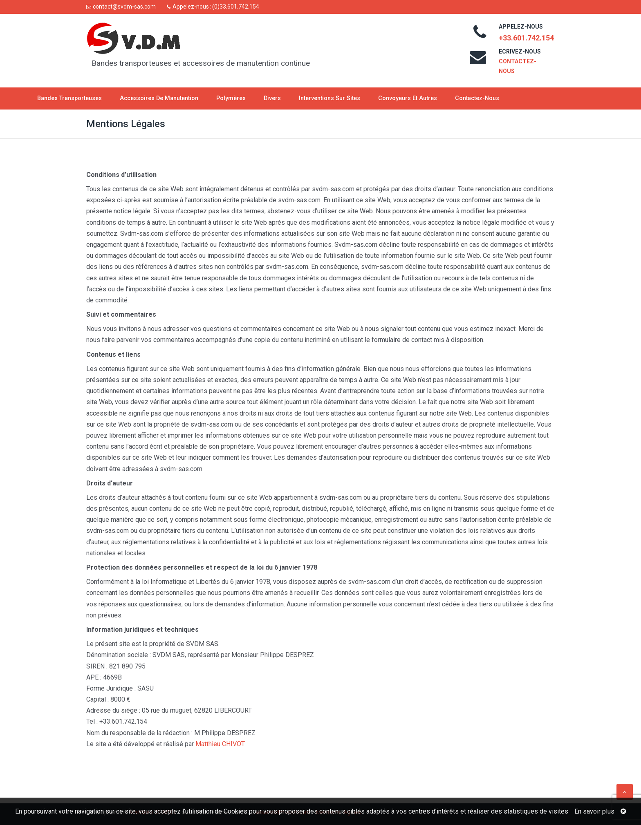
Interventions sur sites (329, 98)
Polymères (231, 98)
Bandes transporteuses (69, 98)
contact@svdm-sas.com (124, 6)
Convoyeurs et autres (407, 98)
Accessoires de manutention (159, 98)
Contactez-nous (477, 98)
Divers (272, 98)
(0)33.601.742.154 (235, 6)
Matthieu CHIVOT (220, 744)
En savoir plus (594, 811)
